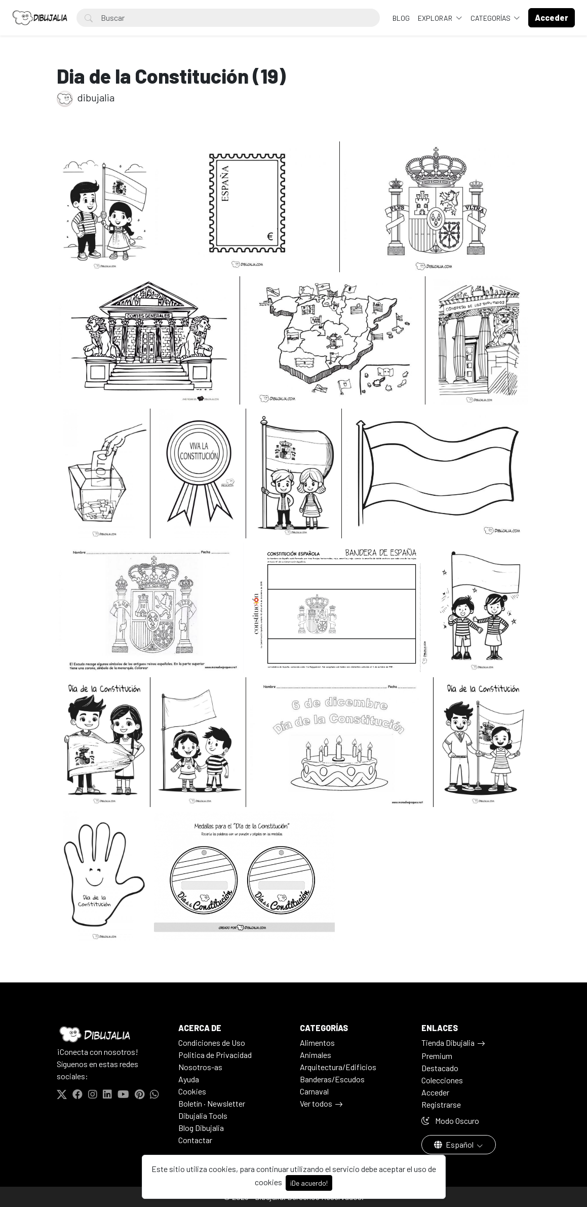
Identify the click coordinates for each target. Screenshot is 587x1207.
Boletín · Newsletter (211, 1103)
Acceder (435, 1092)
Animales (315, 1054)
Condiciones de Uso (211, 1042)
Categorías (491, 18)
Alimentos (317, 1042)
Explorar (436, 18)
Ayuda (188, 1079)
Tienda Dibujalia (448, 1042)
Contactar (195, 1140)
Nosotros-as (200, 1067)
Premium (436, 1055)
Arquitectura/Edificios (338, 1067)
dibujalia (85, 97)
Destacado (439, 1068)
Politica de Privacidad (215, 1054)
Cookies (192, 1091)
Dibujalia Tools (202, 1115)
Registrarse (441, 1104)
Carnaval (314, 1091)
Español (454, 1144)
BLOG (401, 18)
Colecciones (442, 1080)
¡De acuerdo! (309, 1183)
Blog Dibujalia (201, 1127)
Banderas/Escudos (332, 1079)
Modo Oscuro (450, 1120)
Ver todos (316, 1103)
